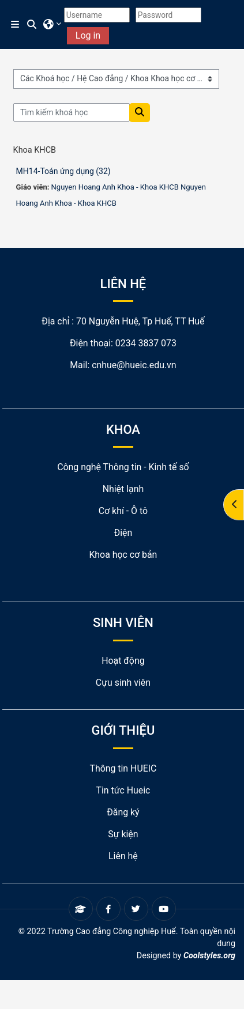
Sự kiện (123, 834)
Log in (88, 35)
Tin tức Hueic (123, 790)
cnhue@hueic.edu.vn (134, 365)
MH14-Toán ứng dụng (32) (63, 171)
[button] (32, 24)
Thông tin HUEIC (122, 768)
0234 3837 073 (146, 343)
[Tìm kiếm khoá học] (71, 112)
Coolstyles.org (209, 955)
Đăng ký (123, 812)
